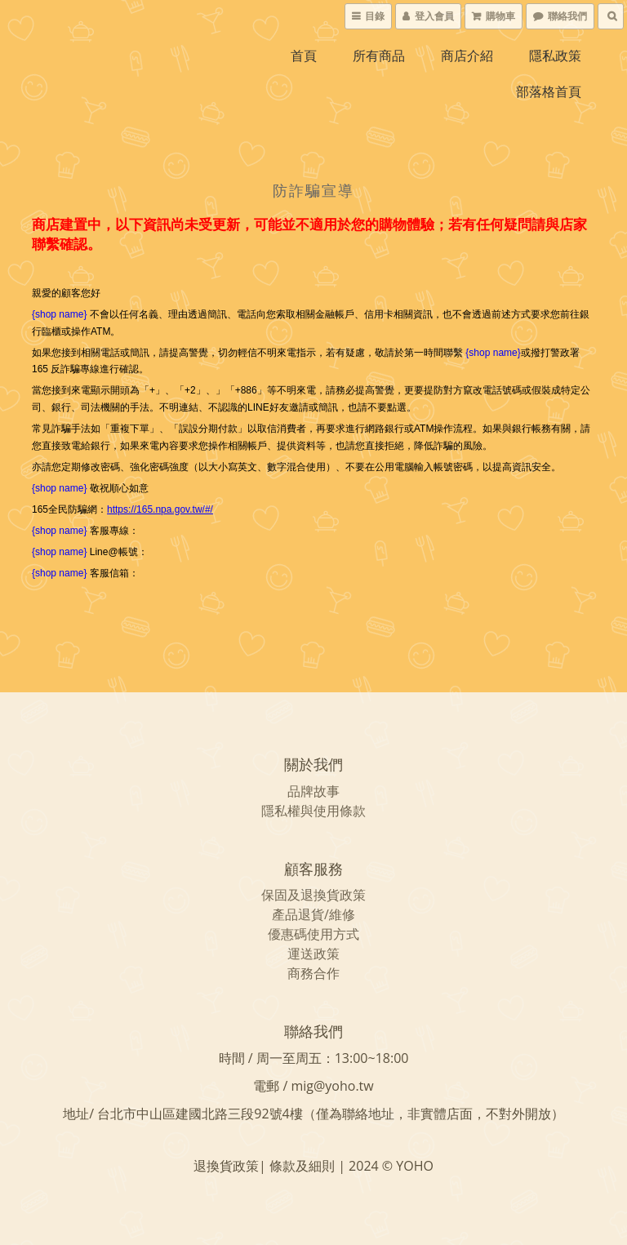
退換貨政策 (333, 895)
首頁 (304, 55)
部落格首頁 (548, 91)
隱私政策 (555, 55)
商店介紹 (467, 55)
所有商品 (379, 55)
